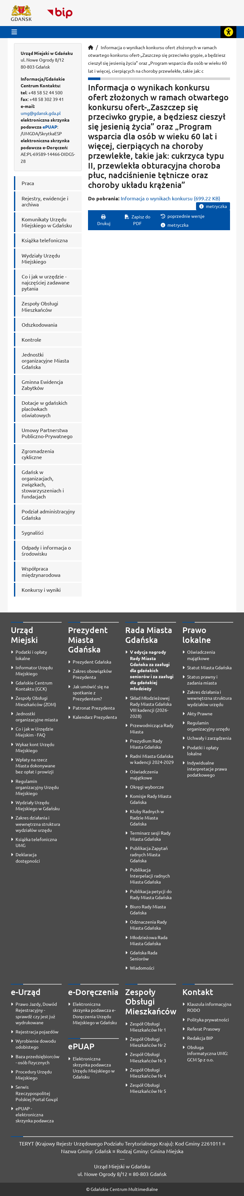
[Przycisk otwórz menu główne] (14, 32)
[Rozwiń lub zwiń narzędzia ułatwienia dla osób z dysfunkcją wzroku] (228, 32)
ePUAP (50, 127)
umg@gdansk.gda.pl (41, 113)
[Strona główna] (90, 47)
